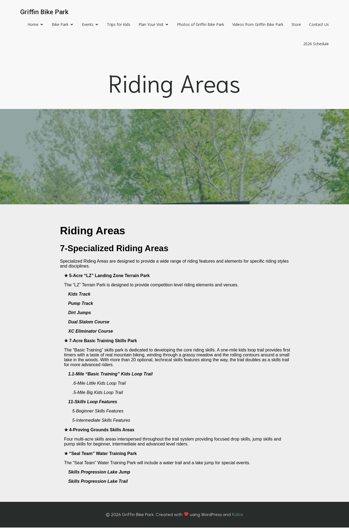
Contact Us (317, 24)
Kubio (237, 515)
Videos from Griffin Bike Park (256, 24)
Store (295, 24)
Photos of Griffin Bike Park (199, 24)
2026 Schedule (314, 44)
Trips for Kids (117, 24)
